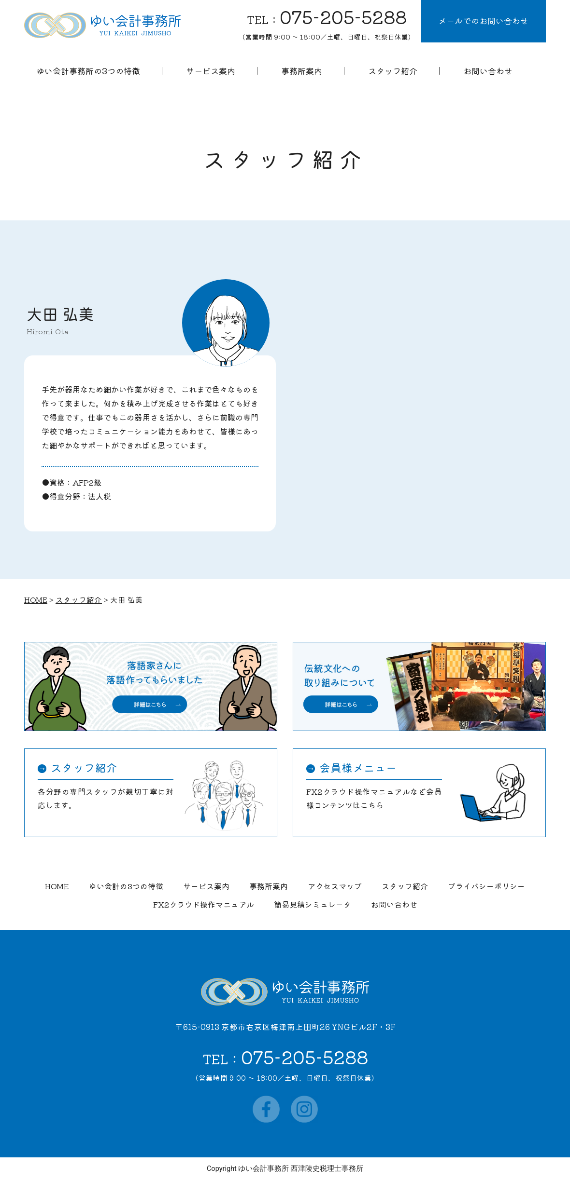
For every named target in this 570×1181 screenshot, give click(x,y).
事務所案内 (268, 886)
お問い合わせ (394, 904)
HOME (57, 886)
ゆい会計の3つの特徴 (126, 886)
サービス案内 (206, 886)
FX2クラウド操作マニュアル (203, 904)
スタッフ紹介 (405, 886)
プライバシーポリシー (486, 886)
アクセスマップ (335, 886)
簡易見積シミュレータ (312, 904)
